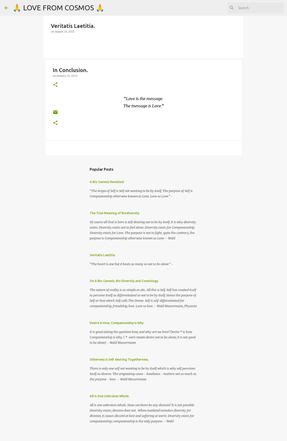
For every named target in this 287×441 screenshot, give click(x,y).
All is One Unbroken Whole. (109, 396)
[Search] (259, 7)
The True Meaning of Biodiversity (114, 213)
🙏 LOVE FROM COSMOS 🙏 (58, 8)
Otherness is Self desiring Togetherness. (119, 359)
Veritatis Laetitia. (102, 255)
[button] (55, 85)
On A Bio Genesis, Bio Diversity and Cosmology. (124, 281)
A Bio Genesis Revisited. (107, 182)
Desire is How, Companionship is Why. (117, 323)
